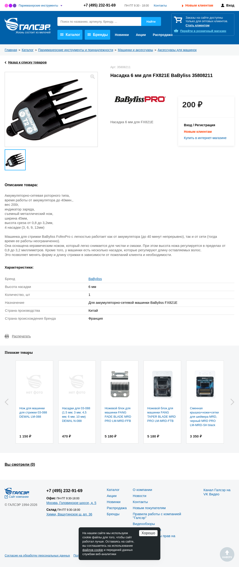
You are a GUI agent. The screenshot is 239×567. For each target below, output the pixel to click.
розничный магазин (203, 31)
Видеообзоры (144, 524)
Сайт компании (19, 496)
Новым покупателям (149, 508)
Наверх (227, 554)
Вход (230, 5)
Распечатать (21, 336)
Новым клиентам (199, 5)
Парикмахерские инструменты (38, 5)
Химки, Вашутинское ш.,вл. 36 (69, 514)
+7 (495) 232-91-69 (100, 5)
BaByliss (95, 279)
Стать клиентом (198, 25)
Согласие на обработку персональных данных (37, 555)
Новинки (122, 35)
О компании (142, 490)
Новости (139, 496)
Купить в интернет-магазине (205, 138)
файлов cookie (92, 550)
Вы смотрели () (20, 464)
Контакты (160, 5)
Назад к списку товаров (27, 62)
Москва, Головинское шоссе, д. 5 (71, 503)
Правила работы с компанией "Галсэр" (157, 516)
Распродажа (163, 35)
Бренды (98, 35)
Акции (141, 35)
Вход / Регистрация (199, 125)
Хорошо (148, 533)
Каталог (70, 35)
